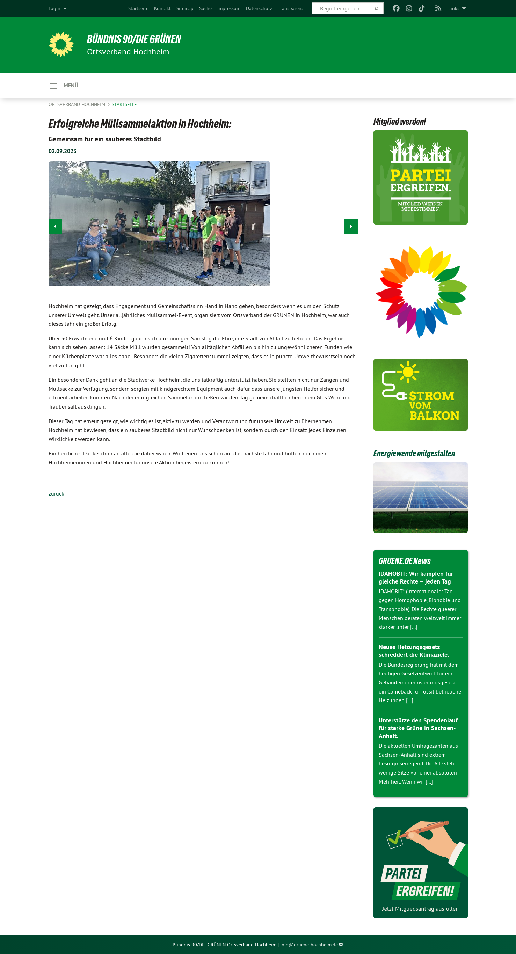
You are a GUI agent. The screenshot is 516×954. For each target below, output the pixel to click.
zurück (56, 493)
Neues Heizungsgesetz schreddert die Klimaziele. (414, 651)
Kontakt (162, 8)
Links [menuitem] (453, 8)
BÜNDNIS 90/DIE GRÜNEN (135, 39)
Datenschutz (259, 8)
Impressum (228, 8)
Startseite (138, 8)
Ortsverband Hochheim (78, 105)
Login (54, 8)
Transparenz (291, 8)
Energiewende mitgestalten (416, 453)
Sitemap (185, 8)
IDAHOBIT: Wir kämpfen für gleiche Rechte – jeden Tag (416, 578)
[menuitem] (138, 8)
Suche (205, 8)
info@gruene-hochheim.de (309, 945)
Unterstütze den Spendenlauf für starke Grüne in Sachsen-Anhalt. (418, 728)
